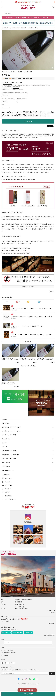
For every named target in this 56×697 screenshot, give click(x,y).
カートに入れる (28, 121)
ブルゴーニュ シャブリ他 (9, 435)
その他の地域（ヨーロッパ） (9, 450)
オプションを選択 (28, 694)
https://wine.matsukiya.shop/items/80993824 (15, 253)
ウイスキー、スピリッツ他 (9, 458)
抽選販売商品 (5, 423)
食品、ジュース (6, 462)
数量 (3, 104)
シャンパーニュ (6, 439)
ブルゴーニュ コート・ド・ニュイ (11, 427)
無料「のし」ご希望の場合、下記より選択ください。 (14, 98)
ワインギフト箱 (6, 466)
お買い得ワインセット (8, 470)
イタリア (4, 446)
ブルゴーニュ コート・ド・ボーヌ (11, 431)
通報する (52, 291)
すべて (7, 301)
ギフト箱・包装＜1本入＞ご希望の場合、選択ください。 (15, 92)
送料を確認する (16, 88)
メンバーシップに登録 (7, 84)
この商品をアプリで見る (28, 286)
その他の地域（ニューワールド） (10, 454)
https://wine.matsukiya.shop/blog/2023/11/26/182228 (18, 179)
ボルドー (4, 442)
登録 (52, 673)
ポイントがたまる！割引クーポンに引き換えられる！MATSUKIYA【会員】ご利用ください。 (28, 17)
